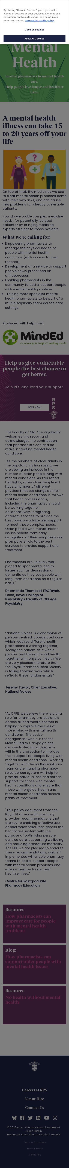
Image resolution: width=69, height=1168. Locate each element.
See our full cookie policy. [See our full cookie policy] (39, 20)
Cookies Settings (34, 29)
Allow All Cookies (34, 38)
